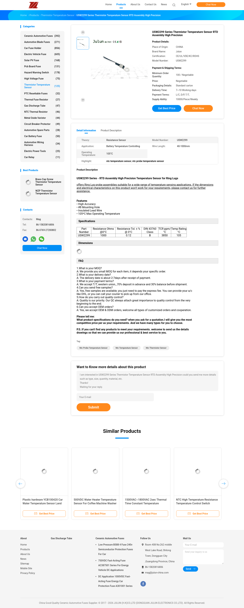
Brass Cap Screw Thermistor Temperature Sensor (48, 182)
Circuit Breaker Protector (42, 124)
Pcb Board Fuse (42, 66)
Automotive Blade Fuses (42, 42)
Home (23, 544)
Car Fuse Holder (42, 48)
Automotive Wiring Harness (42, 143)
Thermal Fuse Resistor (42, 99)
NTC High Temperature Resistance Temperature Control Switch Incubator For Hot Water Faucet (197, 503)
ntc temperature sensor (127, 348)
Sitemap (24, 563)
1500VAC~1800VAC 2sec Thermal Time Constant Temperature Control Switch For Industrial (146, 503)
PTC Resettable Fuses (42, 93)
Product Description (111, 130)
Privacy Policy (27, 573)
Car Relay (42, 157)
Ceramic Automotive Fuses (42, 36)
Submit (93, 407)
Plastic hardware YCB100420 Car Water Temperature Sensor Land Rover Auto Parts (43, 503)
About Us (25, 554)
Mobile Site (26, 568)
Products (25, 549)
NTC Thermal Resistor (42, 112)
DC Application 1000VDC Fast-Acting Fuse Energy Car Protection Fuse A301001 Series (115, 581)
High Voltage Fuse (42, 78)
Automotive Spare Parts (42, 130)
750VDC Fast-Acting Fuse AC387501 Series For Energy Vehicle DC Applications (113, 565)
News (23, 559)
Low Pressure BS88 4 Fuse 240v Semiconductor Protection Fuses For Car (115, 549)
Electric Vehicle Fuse (42, 54)
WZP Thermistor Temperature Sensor (46, 192)
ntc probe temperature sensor (93, 348)
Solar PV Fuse (42, 60)
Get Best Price (166, 108)
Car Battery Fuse (42, 136)
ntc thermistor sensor (156, 348)
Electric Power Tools (42, 151)
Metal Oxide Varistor (42, 118)
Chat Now (211, 4)
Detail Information (86, 130)
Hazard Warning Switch (42, 72)
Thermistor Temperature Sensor (42, 86)
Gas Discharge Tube (42, 105)
